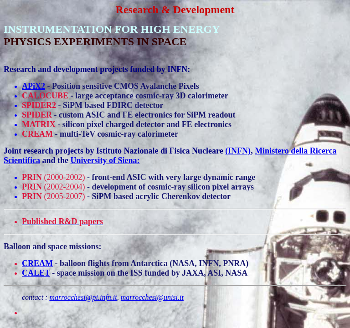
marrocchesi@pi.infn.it (83, 297)
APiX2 (33, 86)
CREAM (37, 263)
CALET (36, 272)
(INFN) (238, 150)
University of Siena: (105, 160)
